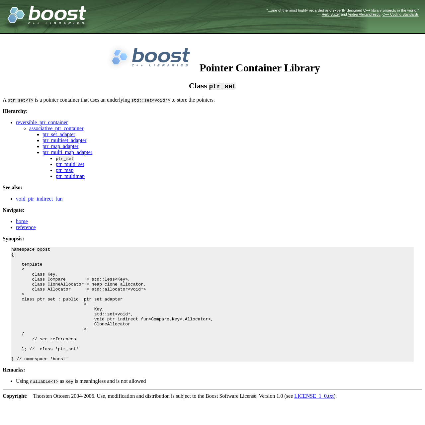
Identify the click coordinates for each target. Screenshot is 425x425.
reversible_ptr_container (42, 122)
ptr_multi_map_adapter (67, 152)
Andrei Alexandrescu (364, 14)
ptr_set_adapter (58, 134)
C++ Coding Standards (400, 14)
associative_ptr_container (56, 128)
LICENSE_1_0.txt (314, 419)
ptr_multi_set (70, 164)
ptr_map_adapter (60, 146)
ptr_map (64, 170)
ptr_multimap (70, 176)
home (22, 221)
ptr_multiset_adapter (64, 140)
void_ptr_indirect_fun (39, 199)
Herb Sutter (331, 14)
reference (26, 227)
